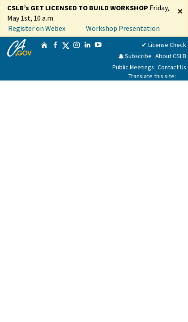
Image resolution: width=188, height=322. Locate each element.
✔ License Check (163, 45)
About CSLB (170, 56)
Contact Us (172, 67)
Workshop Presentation (123, 28)
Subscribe (135, 56)
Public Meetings (133, 67)
